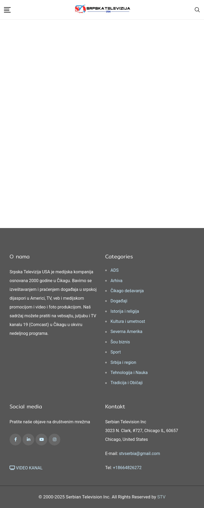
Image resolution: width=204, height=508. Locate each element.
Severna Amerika (126, 331)
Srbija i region (123, 362)
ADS (114, 270)
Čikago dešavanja (127, 290)
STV (161, 496)
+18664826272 (127, 467)
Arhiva (116, 280)
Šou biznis (120, 341)
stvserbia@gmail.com (139, 453)
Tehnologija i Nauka (129, 372)
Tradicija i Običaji (126, 382)
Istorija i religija (124, 311)
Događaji (118, 300)
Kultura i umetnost (127, 321)
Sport (115, 352)
